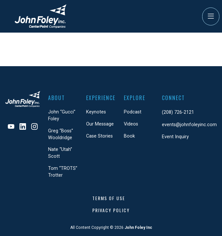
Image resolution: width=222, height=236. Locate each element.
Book (129, 136)
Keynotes (96, 112)
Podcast (132, 112)
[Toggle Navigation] (210, 16)
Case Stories (99, 136)
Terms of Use (108, 198)
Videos (131, 124)
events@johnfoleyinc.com (189, 124)
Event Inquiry (175, 137)
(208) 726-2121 (178, 112)
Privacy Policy (111, 210)
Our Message (100, 124)
